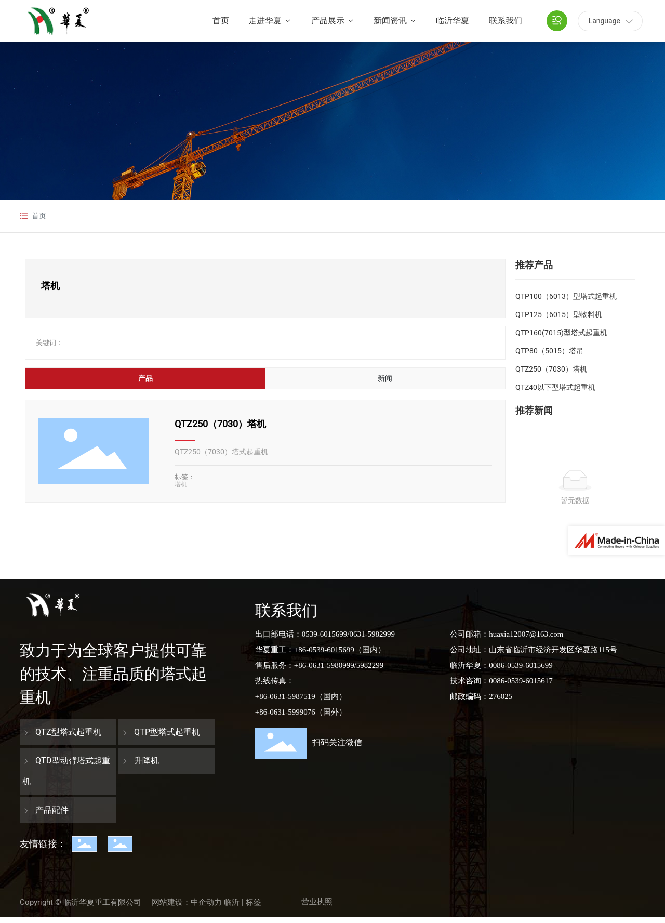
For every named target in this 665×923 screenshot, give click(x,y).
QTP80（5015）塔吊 (549, 351)
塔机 (181, 484)
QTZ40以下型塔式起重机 (555, 387)
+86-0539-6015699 (324, 649)
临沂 (232, 902)
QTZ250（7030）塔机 (220, 423)
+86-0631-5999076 (285, 712)
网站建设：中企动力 (187, 902)
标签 (253, 902)
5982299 (370, 665)
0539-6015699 (325, 634)
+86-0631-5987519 (285, 696)
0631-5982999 (372, 634)
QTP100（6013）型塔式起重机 (566, 296)
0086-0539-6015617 (521, 681)
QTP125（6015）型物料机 (558, 314)
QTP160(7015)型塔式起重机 (561, 332)
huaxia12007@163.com (526, 634)
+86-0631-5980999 (324, 665)
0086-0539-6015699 (521, 665)
